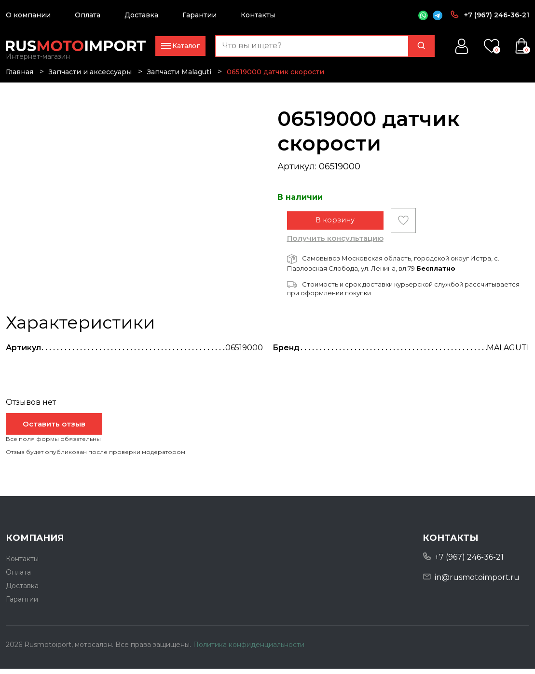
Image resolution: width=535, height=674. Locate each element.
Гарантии (199, 15)
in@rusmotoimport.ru (477, 582)
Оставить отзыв (54, 429)
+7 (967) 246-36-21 (496, 15)
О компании (28, 15)
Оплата (87, 15)
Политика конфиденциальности (248, 649)
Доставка (141, 15)
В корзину (335, 225)
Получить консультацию (335, 243)
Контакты (258, 15)
